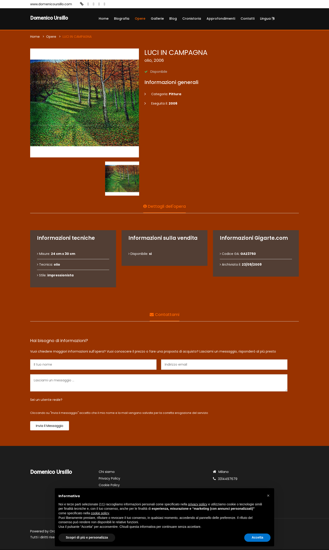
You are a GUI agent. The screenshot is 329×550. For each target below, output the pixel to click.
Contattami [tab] (164, 314)
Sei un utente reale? (46, 400)
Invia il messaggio (49, 426)
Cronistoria (191, 18)
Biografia (121, 18)
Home (104, 18)
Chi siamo (107, 472)
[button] (268, 495)
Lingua (267, 18)
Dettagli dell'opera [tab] (164, 206)
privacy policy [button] (197, 504)
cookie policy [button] (100, 513)
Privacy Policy (109, 479)
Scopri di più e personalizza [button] (87, 537)
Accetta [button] (257, 537)
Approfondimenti (221, 18)
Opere (140, 18)
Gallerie (157, 18)
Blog (173, 18)
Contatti (248, 18)
